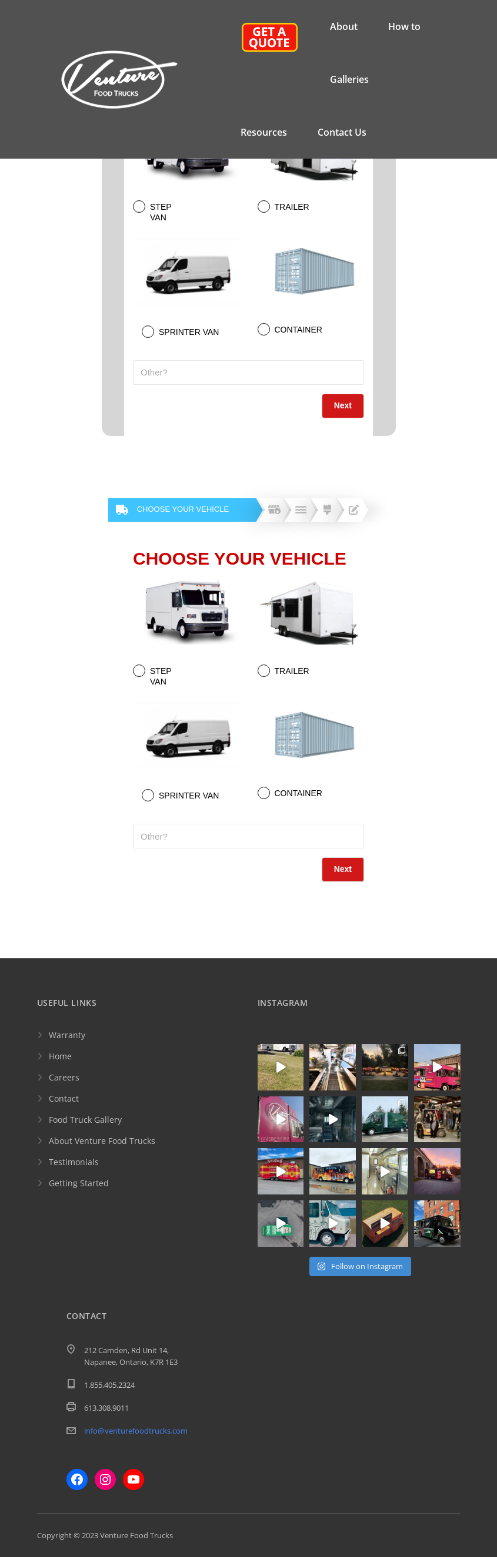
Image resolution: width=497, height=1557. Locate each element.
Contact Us (342, 132)
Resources (264, 132)
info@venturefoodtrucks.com (136, 1430)
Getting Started (79, 1183)
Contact (64, 1098)
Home (60, 1056)
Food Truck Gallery (85, 1119)
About (344, 26)
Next (343, 405)
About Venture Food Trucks (102, 1140)
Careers (64, 1077)
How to (404, 26)
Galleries (349, 79)
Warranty (67, 1035)
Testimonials (74, 1161)
